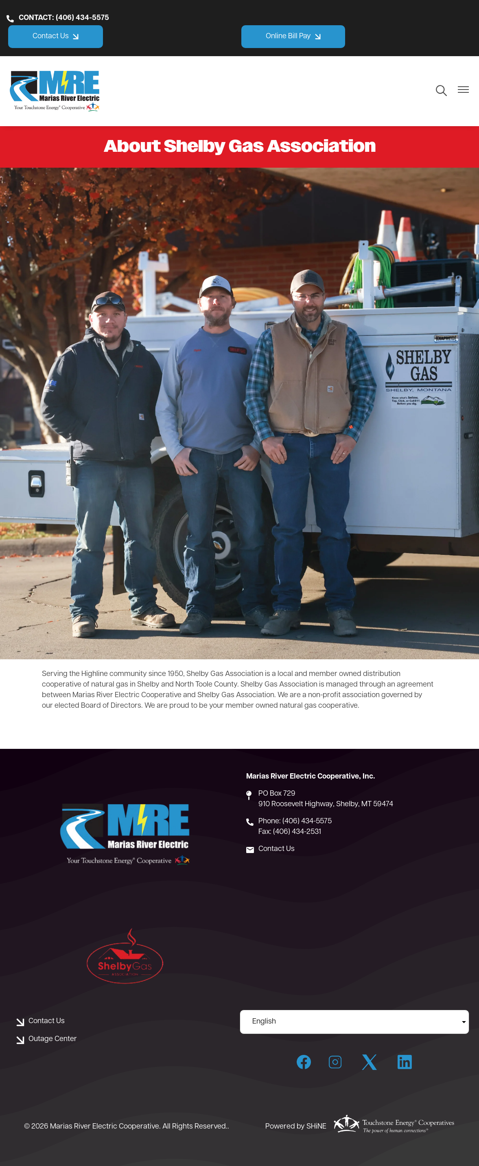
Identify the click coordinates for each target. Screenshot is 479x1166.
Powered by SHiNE (295, 1127)
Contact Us (276, 849)
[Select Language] (355, 1022)
